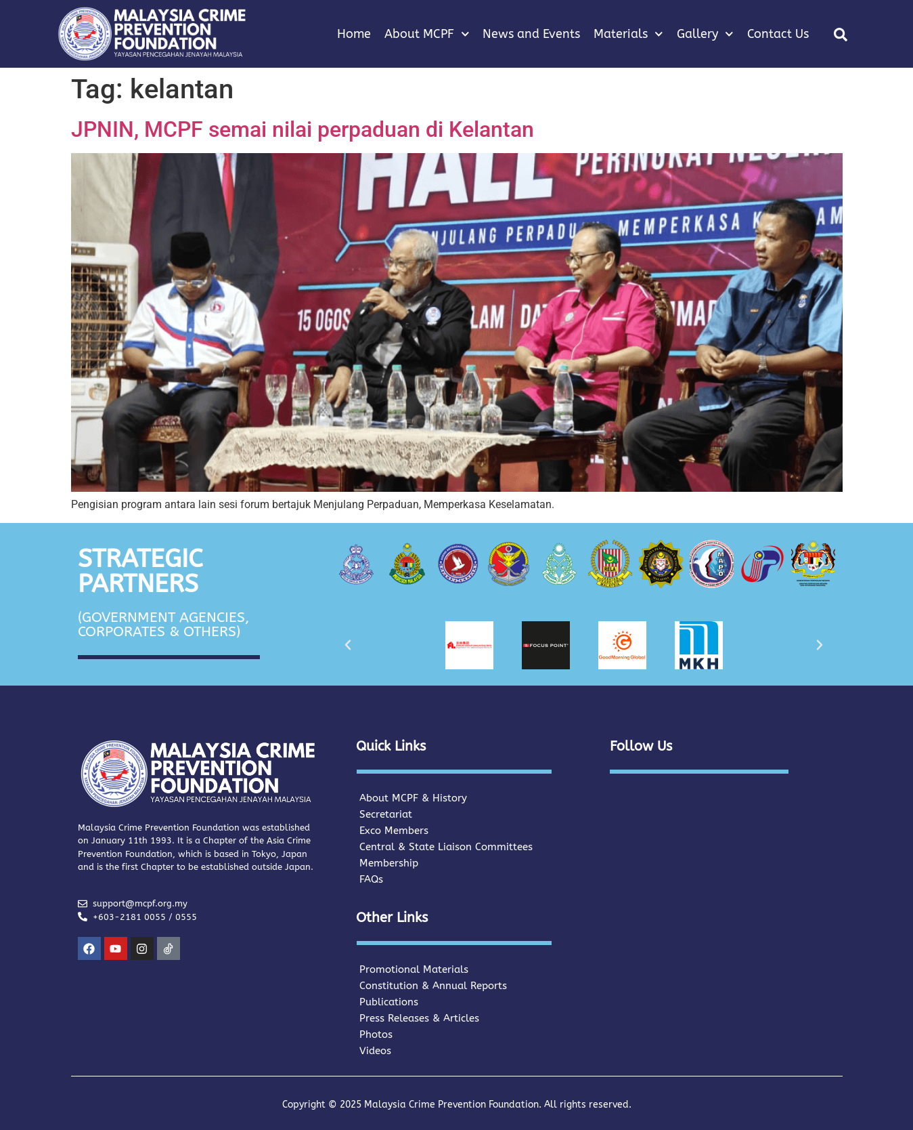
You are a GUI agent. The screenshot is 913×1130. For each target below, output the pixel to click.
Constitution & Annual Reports (433, 986)
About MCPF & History (413, 798)
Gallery (705, 34)
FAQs (371, 879)
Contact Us (778, 33)
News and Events (531, 33)
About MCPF (427, 34)
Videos (375, 1051)
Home (354, 33)
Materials (628, 34)
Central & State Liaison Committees (446, 847)
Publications (388, 1002)
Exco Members (393, 830)
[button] (840, 34)
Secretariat (385, 814)
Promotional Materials (413, 969)
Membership (388, 863)
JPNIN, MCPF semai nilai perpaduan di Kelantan (302, 129)
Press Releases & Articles (419, 1018)
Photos (376, 1034)
